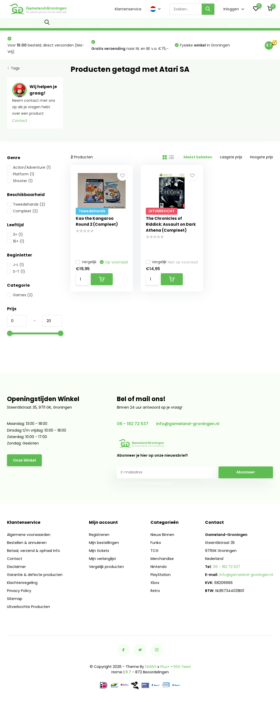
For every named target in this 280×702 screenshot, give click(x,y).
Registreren (99, 534)
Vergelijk (86, 261)
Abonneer (245, 472)
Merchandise (81, 24)
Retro (173, 24)
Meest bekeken (198, 157)
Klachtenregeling (22, 582)
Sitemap (14, 598)
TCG (59, 24)
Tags (15, 68)
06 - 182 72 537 (132, 424)
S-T (16, 271)
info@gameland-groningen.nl (187, 424)
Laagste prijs (231, 157)
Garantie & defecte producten (35, 574)
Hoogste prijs (261, 157)
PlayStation (135, 24)
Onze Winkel (24, 460)
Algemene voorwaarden (28, 534)
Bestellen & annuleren (27, 542)
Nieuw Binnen (19, 24)
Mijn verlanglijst (102, 558)
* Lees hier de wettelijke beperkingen (144, 483)
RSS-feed (182, 666)
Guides (215, 24)
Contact (19, 120)
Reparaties (238, 24)
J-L (15, 264)
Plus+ (165, 666)
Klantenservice (128, 9)
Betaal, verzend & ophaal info (33, 550)
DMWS (150, 666)
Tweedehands (26, 204)
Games (20, 295)
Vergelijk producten (106, 566)
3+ (15, 234)
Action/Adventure (29, 167)
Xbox (157, 24)
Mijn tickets (99, 550)
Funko (43, 24)
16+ (15, 241)
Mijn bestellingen (104, 542)
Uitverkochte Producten (28, 606)
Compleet (22, 211)
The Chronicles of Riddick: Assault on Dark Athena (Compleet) (171, 224)
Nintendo (109, 24)
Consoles (193, 24)
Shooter (20, 180)
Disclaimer (16, 566)
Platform (20, 174)
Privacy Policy (19, 590)
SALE (259, 24)
